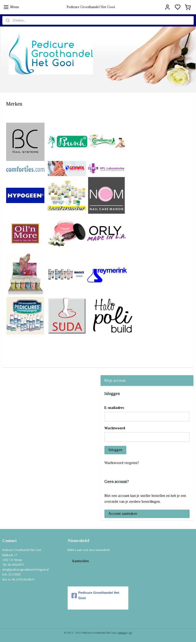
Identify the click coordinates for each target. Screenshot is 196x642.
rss (130, 632)
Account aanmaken (122, 513)
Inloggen (115, 450)
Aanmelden (80, 561)
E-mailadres (114, 408)
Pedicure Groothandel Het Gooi (95, 595)
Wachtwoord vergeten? (121, 463)
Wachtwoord (114, 428)
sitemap (122, 632)
